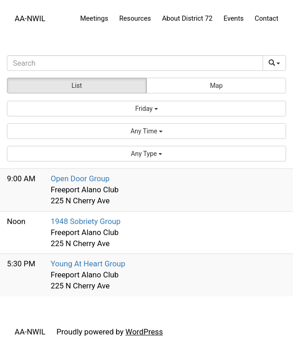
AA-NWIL (30, 18)
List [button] (76, 85)
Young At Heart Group (88, 263)
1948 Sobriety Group (86, 221)
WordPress (144, 331)
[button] (146, 108)
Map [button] (216, 85)
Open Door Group (80, 178)
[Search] (135, 63)
